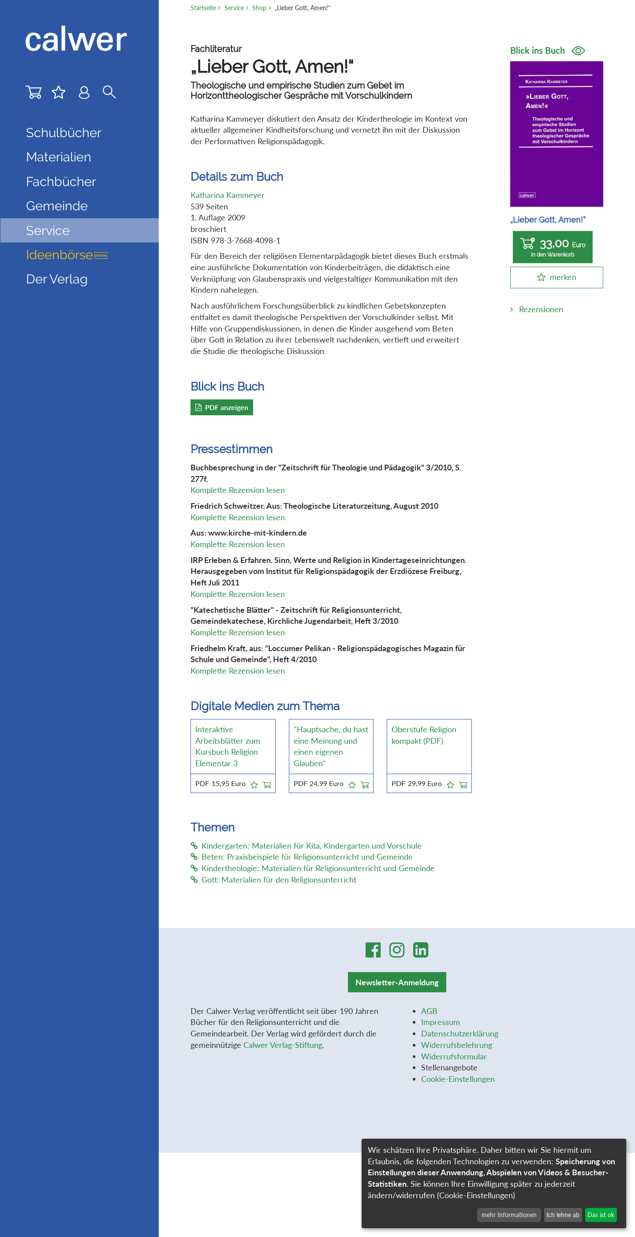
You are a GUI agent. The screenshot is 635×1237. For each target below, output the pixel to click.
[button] (254, 783)
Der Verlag (57, 279)
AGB (429, 1011)
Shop (259, 7)
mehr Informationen (509, 1214)
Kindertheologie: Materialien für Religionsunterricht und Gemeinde (312, 868)
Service (234, 7)
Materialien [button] (58, 156)
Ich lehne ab (562, 1214)
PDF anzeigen (221, 407)
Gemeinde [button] (57, 205)
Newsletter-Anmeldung (397, 982)
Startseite (203, 7)
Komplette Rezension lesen (237, 490)
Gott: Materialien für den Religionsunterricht (273, 879)
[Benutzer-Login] (84, 94)
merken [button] (563, 277)
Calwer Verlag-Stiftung (282, 1045)
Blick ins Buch (547, 50)
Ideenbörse (67, 254)
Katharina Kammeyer (227, 195)
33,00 (552, 247)
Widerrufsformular (454, 1056)
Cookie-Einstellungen (458, 1079)
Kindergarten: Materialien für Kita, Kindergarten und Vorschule (306, 845)
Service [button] (48, 230)
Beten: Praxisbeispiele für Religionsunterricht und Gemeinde (301, 856)
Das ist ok (600, 1214)
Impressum (440, 1022)
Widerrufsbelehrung (456, 1045)
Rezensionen (541, 309)
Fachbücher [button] (61, 181)
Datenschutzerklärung (459, 1033)
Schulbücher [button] (63, 132)
